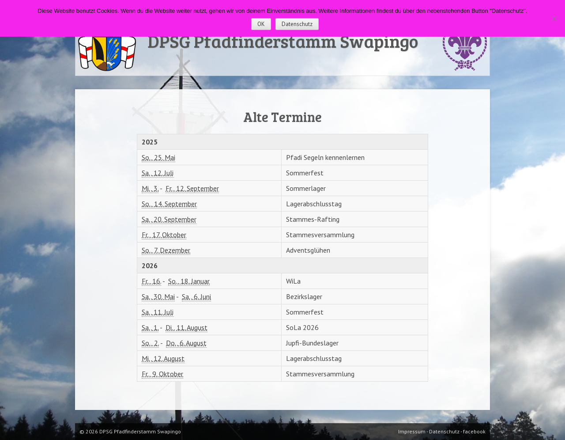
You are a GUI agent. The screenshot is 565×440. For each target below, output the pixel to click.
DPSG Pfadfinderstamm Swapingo (282, 41)
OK (261, 24)
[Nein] (554, 18)
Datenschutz (297, 24)
